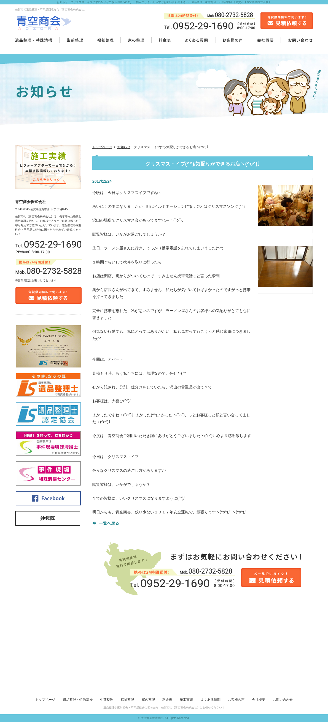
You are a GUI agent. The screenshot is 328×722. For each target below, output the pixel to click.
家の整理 (148, 700)
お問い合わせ (283, 700)
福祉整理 (127, 700)
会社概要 (258, 700)
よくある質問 (211, 700)
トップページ (102, 147)
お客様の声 (236, 700)
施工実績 (186, 700)
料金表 (167, 700)
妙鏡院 (47, 518)
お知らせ (123, 147)
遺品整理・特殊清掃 (78, 700)
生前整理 (106, 700)
